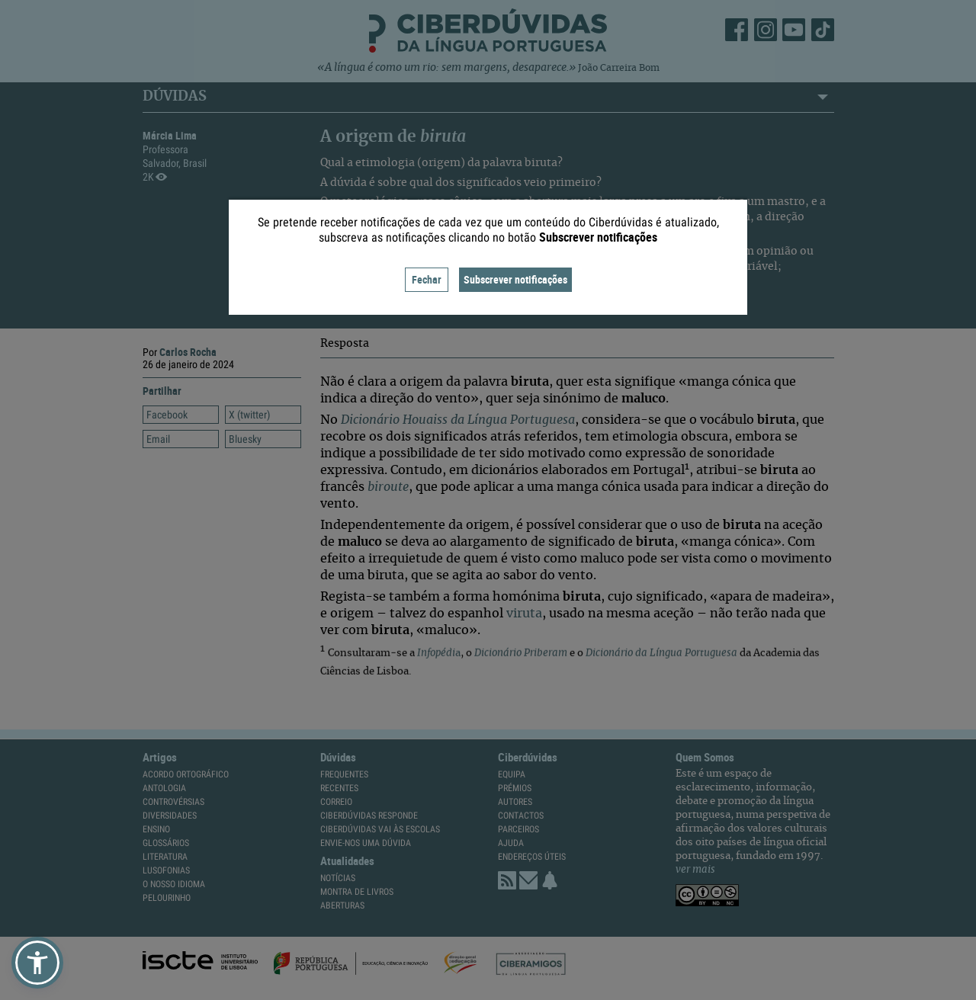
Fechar (426, 279)
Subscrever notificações (515, 279)
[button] (37, 963)
